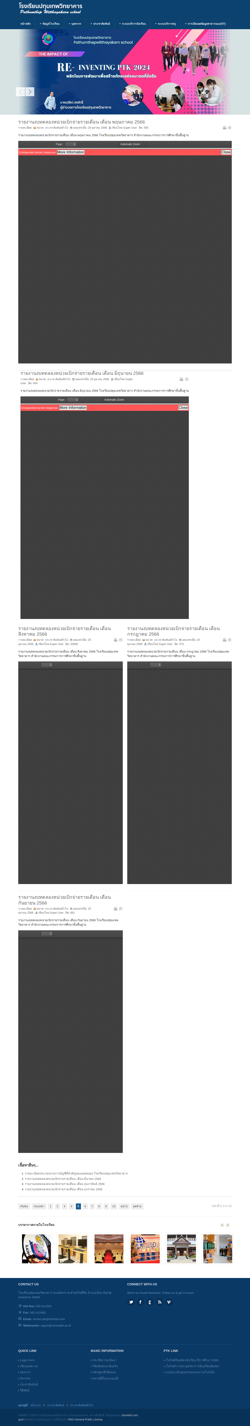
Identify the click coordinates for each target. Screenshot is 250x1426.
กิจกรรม (25, 1378)
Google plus (150, 1302)
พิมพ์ (224, 127)
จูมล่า (21, 1419)
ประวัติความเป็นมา (105, 1360)
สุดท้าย (137, 1206)
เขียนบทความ (29, 1366)
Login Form (27, 1360)
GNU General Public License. (85, 1419)
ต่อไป (124, 1206)
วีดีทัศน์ (24, 1390)
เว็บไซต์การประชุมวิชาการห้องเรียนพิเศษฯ (192, 1366)
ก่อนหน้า (39, 1206)
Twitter (131, 1302)
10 (113, 1206)
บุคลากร (25, 1372)
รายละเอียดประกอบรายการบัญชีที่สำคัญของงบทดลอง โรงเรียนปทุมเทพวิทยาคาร (76, 1173)
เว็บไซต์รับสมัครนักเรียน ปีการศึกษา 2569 (191, 1360)
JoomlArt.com (129, 1415)
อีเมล (229, 127)
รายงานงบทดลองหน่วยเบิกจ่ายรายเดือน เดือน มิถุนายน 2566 (82, 373)
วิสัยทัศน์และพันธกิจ (105, 1366)
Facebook (140, 1302)
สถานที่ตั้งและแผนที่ (105, 1378)
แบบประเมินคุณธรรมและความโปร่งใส (189, 1372)
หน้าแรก (35, 1405)
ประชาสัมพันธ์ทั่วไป (56, 127)
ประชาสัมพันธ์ (29, 1384)
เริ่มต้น (24, 1206)
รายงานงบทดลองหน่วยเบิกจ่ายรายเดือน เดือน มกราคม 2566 (63, 1189)
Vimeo (169, 1302)
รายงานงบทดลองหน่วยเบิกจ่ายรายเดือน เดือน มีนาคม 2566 (63, 1179)
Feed (159, 1302)
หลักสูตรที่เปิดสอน (104, 1372)
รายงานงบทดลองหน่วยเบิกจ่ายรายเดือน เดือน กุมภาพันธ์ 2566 (65, 1184)
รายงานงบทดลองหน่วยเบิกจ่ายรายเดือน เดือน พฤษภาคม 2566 (81, 121)
